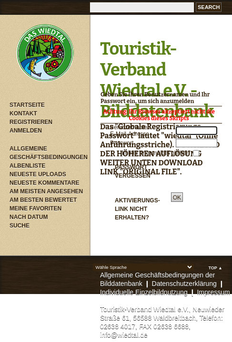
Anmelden (26, 130)
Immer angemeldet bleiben (156, 153)
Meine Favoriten (35, 208)
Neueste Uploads (38, 174)
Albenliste (27, 165)
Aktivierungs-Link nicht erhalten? (137, 209)
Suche (20, 225)
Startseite (27, 105)
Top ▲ (215, 268)
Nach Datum (29, 217)
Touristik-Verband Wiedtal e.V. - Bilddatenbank (156, 80)
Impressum (213, 292)
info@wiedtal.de (124, 335)
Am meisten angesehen (46, 191)
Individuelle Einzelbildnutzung (144, 292)
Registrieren (31, 122)
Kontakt (23, 113)
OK (177, 197)
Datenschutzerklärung (184, 283)
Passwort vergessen (133, 171)
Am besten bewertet (43, 200)
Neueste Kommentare (44, 183)
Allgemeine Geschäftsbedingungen (48, 153)
